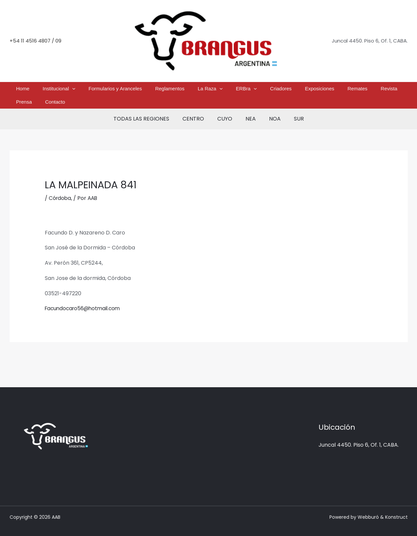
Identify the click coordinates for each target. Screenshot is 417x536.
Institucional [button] (65, 90)
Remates (308, 90)
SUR (292, 109)
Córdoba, (61, 188)
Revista (331, 90)
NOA (271, 109)
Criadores (247, 90)
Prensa (353, 90)
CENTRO (197, 109)
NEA (249, 109)
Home (37, 90)
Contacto (376, 90)
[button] (78, 90)
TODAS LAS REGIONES (148, 109)
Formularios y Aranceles (113, 90)
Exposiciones (278, 90)
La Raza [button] (192, 90)
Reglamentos (160, 90)
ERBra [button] (221, 90)
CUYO (226, 109)
